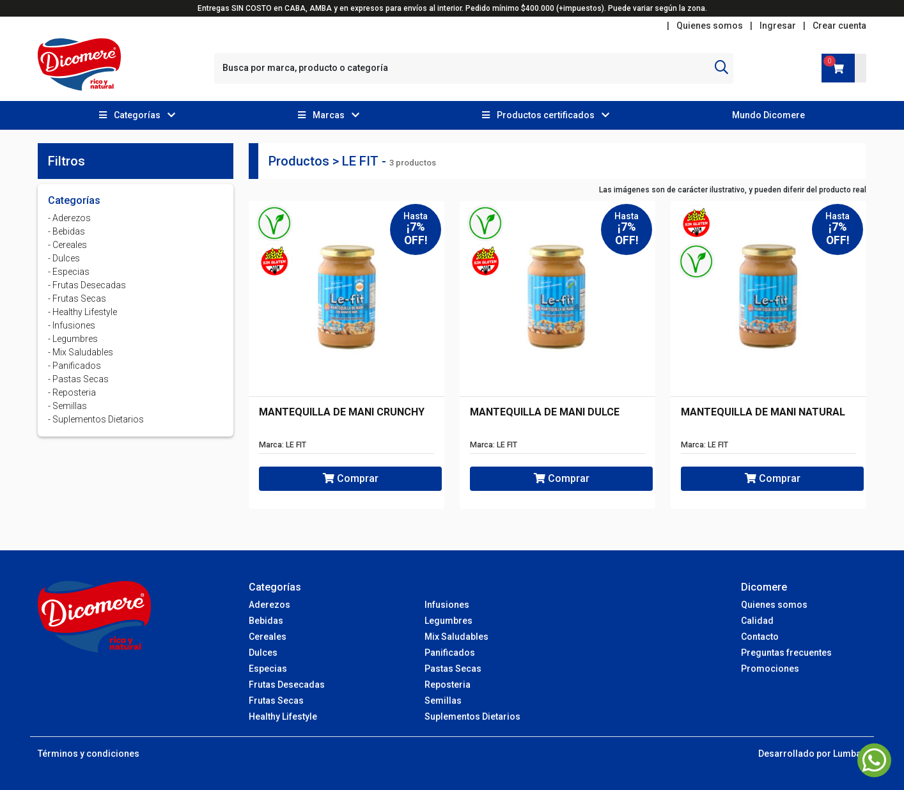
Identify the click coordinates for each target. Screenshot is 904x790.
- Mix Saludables (80, 352)
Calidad (757, 621)
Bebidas (266, 621)
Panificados (450, 652)
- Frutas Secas (77, 298)
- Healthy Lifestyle (82, 312)
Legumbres (448, 621)
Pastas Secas (453, 668)
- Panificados (74, 365)
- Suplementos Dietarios (96, 419)
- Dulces (64, 258)
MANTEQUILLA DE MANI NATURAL (763, 412)
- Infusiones (71, 325)
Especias (268, 668)
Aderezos (269, 605)
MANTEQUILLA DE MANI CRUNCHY (342, 412)
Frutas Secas (276, 700)
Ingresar (778, 25)
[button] (137, 115)
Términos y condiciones (88, 753)
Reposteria (448, 684)
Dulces (263, 652)
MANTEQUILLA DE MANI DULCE (545, 412)
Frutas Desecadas (287, 684)
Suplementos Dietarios (472, 716)
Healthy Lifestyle (283, 716)
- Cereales (67, 245)
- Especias (69, 272)
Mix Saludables (456, 636)
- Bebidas (66, 231)
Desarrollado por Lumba (809, 753)
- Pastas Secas (78, 379)
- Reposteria (72, 392)
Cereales (267, 636)
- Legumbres (73, 339)
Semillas (443, 700)
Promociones (770, 668)
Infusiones (447, 605)
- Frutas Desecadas (87, 285)
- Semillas (67, 406)
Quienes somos (709, 25)
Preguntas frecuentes (786, 652)
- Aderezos (69, 218)
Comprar (350, 478)
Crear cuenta (839, 25)
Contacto (760, 636)
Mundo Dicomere (768, 115)
